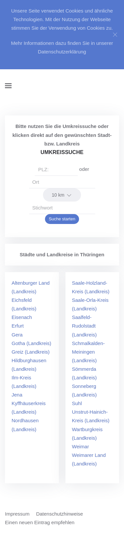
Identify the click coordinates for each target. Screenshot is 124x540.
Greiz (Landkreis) (31, 352)
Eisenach (22, 317)
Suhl (77, 403)
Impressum (17, 514)
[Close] (115, 34)
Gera (17, 334)
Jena (17, 394)
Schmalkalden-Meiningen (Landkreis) (88, 351)
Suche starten (62, 218)
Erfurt (18, 326)
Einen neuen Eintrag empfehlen (39, 522)
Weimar (80, 446)
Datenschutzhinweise (59, 514)
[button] (8, 85)
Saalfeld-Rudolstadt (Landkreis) (84, 325)
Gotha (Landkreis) (31, 343)
